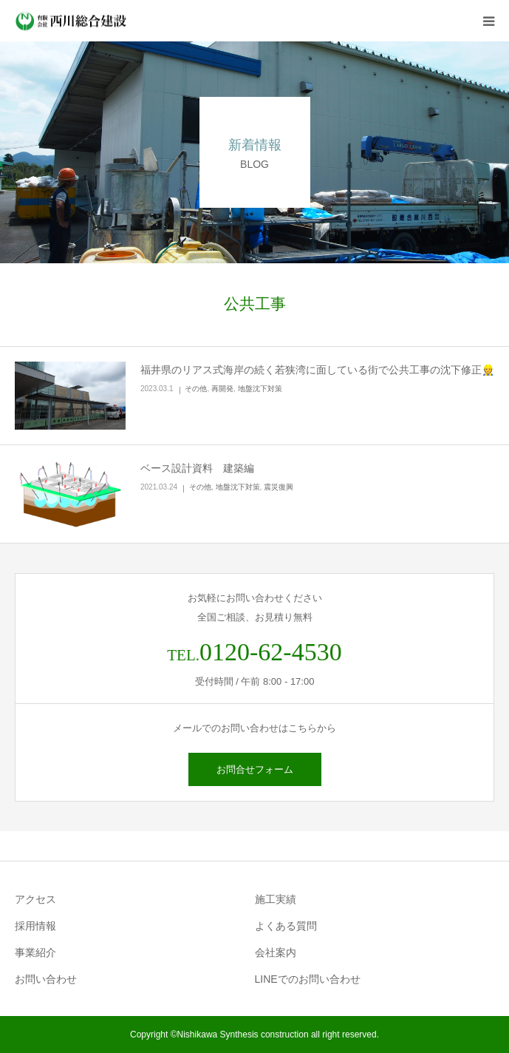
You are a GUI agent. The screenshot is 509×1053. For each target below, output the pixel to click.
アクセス (35, 899)
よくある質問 (286, 926)
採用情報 (35, 926)
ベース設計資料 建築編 (197, 468)
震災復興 (278, 487)
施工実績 (275, 899)
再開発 (222, 389)
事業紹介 (35, 952)
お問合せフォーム (254, 769)
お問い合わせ (46, 979)
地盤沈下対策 (260, 389)
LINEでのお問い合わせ (308, 979)
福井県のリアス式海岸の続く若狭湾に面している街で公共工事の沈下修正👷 (317, 370)
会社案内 (275, 952)
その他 (196, 389)
